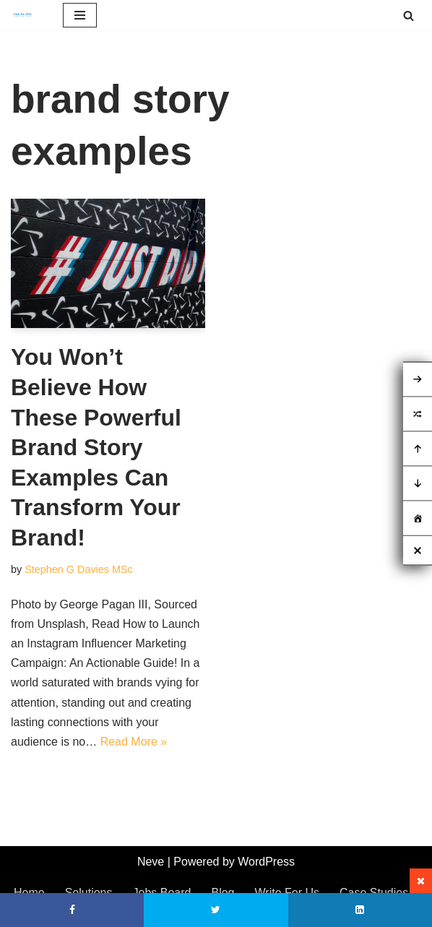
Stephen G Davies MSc (79, 569)
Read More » (134, 742)
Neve (150, 861)
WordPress (266, 861)
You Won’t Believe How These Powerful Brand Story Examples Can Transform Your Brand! (96, 447)
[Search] (408, 15)
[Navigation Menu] (80, 15)
